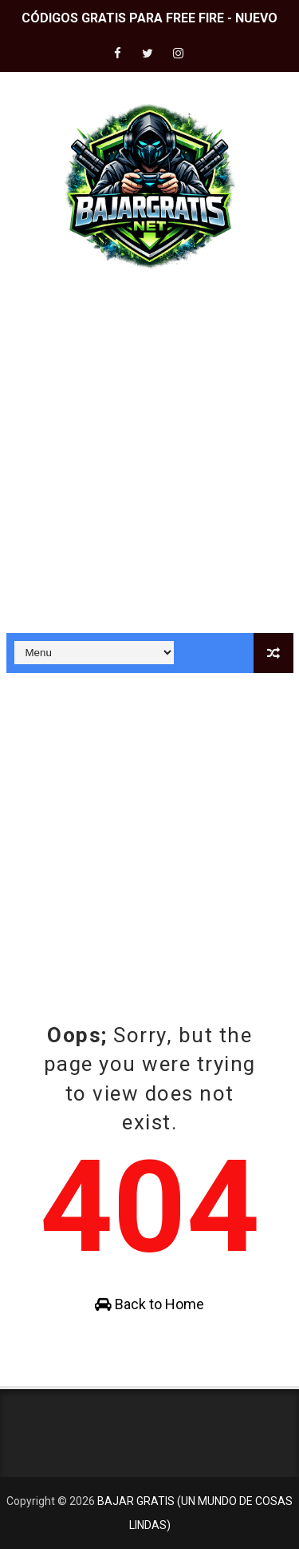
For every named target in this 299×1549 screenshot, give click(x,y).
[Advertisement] (149, 459)
